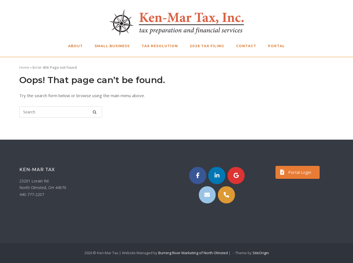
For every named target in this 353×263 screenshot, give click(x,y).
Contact (246, 46)
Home (24, 67)
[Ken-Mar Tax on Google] (236, 175)
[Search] (94, 112)
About (75, 46)
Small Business (112, 46)
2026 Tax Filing (207, 46)
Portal (276, 46)
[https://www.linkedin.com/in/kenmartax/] (216, 175)
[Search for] (60, 112)
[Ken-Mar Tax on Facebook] (197, 175)
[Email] (207, 194)
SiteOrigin (261, 252)
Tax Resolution (159, 46)
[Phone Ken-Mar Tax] (226, 194)
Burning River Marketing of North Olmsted (193, 252)
